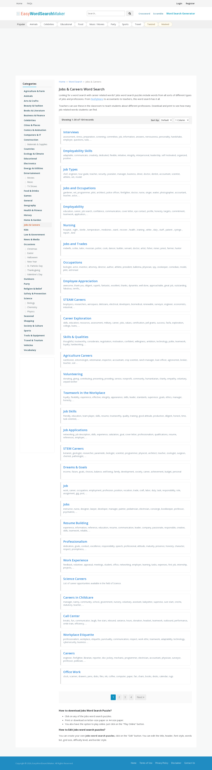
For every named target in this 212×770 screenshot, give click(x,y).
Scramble (158, 13)
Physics (31, 311)
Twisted (152, 24)
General (28, 200)
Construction (31, 139)
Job (65, 485)
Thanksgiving (33, 269)
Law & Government (34, 234)
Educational (66, 24)
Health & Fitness (33, 209)
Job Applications (75, 430)
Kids (26, 229)
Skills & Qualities (75, 337)
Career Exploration (77, 318)
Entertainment (32, 172)
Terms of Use (145, 762)
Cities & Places (32, 124)
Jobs (66, 504)
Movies (30, 177)
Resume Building (75, 523)
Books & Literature (34, 110)
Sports (126, 24)
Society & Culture (33, 325)
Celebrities (49, 24)
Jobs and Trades (75, 243)
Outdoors (29, 278)
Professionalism (75, 541)
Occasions (29, 244)
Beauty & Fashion (33, 105)
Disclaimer (176, 762)
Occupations (72, 262)
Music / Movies (97, 24)
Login (179, 3)
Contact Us (189, 762)
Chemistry (32, 306)
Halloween (32, 257)
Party (113, 24)
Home (19, 3)
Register (190, 3)
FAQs (29, 3)
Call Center (71, 616)
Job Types (70, 169)
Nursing (69, 225)
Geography (30, 205)
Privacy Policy (161, 762)
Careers (69, 653)
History (28, 214)
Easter (30, 252)
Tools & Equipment (34, 335)
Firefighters (97, 98)
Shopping (29, 320)
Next (140, 697)
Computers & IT (32, 134)
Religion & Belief (33, 288)
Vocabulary (30, 349)
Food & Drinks (31, 190)
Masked (166, 24)
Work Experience (75, 560)
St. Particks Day (35, 265)
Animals (34, 24)
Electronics (30, 163)
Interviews (71, 132)
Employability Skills (77, 150)
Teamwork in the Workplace (84, 392)
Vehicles (28, 344)
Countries (29, 148)
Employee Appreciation (80, 281)
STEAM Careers (74, 299)
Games (27, 195)
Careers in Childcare (78, 597)
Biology (31, 302)
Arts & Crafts (31, 100)
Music (30, 181)
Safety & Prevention (35, 293)
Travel (139, 24)
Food (80, 24)
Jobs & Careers (32, 224)
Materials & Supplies (37, 144)
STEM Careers (73, 448)
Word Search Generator (180, 13)
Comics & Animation (35, 129)
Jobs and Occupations (79, 188)
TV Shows (32, 185)
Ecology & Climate (34, 153)
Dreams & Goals (75, 467)
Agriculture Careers (77, 355)
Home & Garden (32, 219)
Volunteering (73, 374)
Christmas (32, 248)
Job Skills (69, 411)
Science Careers (74, 579)
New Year (32, 261)
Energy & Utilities (33, 168)
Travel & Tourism (33, 340)
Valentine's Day (34, 274)
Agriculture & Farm (34, 90)
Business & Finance (34, 115)
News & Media (32, 239)
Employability (73, 206)
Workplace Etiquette (78, 634)
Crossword (144, 13)
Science (28, 298)
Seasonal (29, 315)
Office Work (72, 672)
